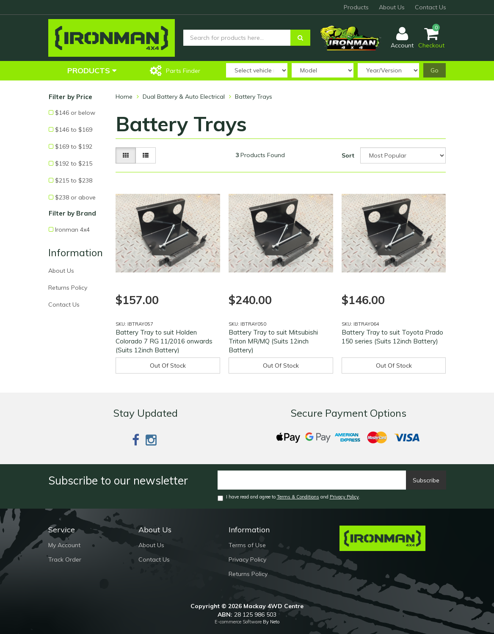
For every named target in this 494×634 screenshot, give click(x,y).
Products (356, 7)
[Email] (312, 480)
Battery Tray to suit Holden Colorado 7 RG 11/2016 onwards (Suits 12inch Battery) (164, 341)
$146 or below (75, 112)
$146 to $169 (73, 129)
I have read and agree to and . (289, 497)
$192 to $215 (73, 163)
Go (435, 70)
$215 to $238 (73, 180)
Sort (348, 155)
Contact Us (430, 7)
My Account (64, 545)
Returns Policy (67, 287)
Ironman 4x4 (72, 229)
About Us (392, 7)
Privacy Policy (344, 497)
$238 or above (75, 197)
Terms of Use (247, 545)
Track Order (64, 559)
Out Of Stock (168, 365)
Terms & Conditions (298, 497)
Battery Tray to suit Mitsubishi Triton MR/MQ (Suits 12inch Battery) (273, 341)
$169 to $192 (73, 146)
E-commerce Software (238, 622)
